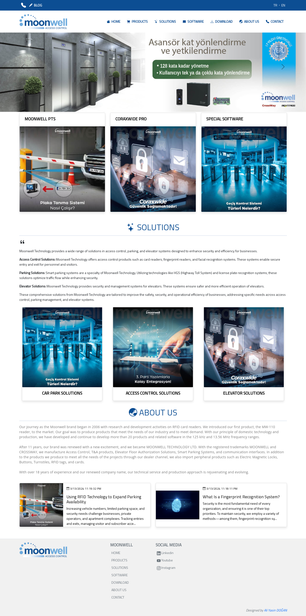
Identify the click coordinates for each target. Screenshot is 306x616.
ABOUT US (118, 589)
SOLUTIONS (119, 567)
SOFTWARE (119, 574)
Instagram (166, 567)
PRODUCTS (119, 560)
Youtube (165, 560)
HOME (115, 552)
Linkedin (165, 552)
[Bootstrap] (43, 549)
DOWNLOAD (120, 582)
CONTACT (117, 597)
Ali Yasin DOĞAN (275, 610)
